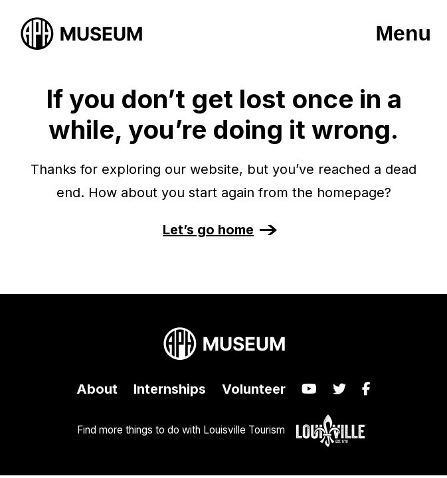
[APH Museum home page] (81, 34)
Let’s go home (208, 230)
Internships (170, 389)
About (97, 389)
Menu (403, 33)
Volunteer (254, 389)
